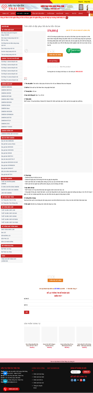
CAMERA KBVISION (6, 102)
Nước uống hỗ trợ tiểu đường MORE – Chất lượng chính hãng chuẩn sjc (84, 345)
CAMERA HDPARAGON (7, 114)
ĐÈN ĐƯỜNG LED (5, 235)
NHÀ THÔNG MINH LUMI (7, 229)
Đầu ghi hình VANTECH (7, 156)
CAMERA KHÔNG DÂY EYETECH (9, 134)
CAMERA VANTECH (6, 90)
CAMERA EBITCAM (6, 96)
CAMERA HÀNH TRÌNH (7, 99)
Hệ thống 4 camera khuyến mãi (9, 71)
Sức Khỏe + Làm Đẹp (23, 13)
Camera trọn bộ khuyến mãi (10, 58)
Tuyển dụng (50, 13)
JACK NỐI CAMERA (6, 193)
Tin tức (74, 13)
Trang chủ (5, 13)
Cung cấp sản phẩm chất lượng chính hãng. (16, 371)
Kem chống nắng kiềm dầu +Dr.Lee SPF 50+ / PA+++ (32, 345)
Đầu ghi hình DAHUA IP (7, 168)
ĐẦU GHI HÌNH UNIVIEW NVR (9, 171)
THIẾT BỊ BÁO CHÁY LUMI (8, 210)
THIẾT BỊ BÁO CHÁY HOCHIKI (9, 213)
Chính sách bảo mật (39, 383)
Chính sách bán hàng (39, 374)
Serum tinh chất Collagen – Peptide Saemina (49, 345)
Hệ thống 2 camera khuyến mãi (9, 64)
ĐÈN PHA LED (5, 238)
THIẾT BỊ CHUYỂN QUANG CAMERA (8, 183)
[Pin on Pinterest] (81, 380)
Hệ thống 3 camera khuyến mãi (9, 67)
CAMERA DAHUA (5, 105)
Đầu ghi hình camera (8, 138)
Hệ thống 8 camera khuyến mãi (9, 74)
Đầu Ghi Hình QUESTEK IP (8, 159)
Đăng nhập (87, 2)
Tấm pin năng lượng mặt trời (8, 54)
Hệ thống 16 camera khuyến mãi (9, 77)
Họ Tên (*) (58, 301)
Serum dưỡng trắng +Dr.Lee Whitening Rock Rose (66, 345)
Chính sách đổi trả (38, 380)
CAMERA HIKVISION (6, 111)
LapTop (13, 13)
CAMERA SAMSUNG (6, 87)
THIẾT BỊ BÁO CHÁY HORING (9, 216)
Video (67, 13)
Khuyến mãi (59, 13)
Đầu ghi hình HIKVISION (7, 150)
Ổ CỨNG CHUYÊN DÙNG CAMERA (10, 187)
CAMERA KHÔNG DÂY (7, 131)
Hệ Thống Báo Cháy (7, 207)
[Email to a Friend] (78, 380)
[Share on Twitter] (75, 380)
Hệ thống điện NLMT (8, 30)
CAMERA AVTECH (6, 120)
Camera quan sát (7, 84)
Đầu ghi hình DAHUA (6, 153)
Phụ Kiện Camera (7, 178)
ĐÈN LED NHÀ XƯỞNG (7, 242)
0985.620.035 (79, 71)
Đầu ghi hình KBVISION (7, 147)
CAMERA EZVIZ (5, 123)
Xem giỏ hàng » (53, 61)
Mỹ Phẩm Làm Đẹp (6, 249)
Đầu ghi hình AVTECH (6, 174)
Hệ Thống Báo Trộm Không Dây (9, 203)
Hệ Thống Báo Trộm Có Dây (8, 200)
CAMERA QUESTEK (6, 117)
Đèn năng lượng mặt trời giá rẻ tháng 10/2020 (9, 34)
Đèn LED (3, 232)
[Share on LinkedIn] (84, 380)
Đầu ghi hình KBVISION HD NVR (9, 162)
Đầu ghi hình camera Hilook (8, 144)
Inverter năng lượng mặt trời (8, 51)
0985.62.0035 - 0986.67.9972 (13, 373)
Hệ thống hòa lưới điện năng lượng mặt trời (10, 44)
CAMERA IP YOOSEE (6, 127)
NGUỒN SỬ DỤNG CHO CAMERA (9, 190)
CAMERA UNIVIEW (6, 93)
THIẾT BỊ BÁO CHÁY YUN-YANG (9, 222)
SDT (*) (58, 307)
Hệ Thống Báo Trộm (8, 197)
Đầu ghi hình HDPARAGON (8, 165)
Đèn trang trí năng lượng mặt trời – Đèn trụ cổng (10, 39)
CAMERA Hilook (5, 108)
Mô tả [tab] (25, 79)
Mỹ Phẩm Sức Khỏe (6, 252)
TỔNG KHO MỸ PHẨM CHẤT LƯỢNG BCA (8, 260)
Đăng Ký (80, 2)
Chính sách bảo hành (39, 377)
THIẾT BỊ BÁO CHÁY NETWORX (9, 219)
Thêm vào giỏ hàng (55, 55)
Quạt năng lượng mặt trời (7, 48)
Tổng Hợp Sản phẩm (38, 13)
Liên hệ (80, 13)
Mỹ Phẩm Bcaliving (7, 246)
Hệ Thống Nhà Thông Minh (10, 226)
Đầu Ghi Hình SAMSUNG (7, 141)
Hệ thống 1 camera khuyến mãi (9, 61)
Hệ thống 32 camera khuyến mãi (9, 80)
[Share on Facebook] (72, 380)
